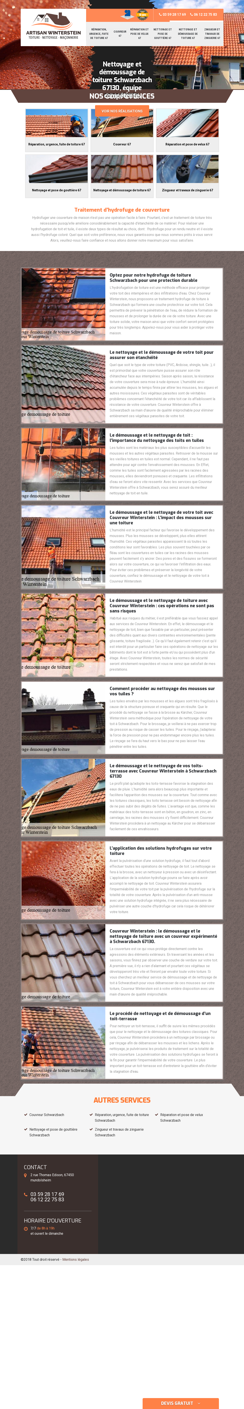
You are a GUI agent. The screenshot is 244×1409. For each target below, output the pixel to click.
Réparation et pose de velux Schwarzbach (181, 1118)
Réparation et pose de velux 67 (139, 34)
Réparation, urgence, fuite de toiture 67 (99, 34)
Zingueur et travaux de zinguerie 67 (212, 34)
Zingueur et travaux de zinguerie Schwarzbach (119, 1132)
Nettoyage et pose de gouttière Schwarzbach (53, 1132)
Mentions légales (75, 1259)
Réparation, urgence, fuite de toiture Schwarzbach (122, 1118)
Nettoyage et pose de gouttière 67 (163, 34)
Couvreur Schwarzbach (46, 1115)
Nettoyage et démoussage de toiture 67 (188, 34)
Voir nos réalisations (122, 111)
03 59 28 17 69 (172, 14)
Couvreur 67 (120, 34)
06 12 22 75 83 (203, 14)
